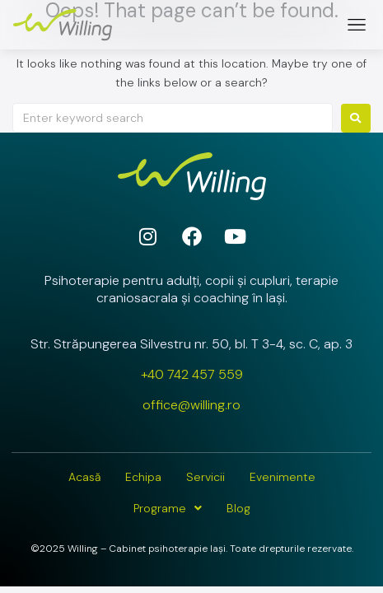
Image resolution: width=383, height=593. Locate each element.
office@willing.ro (191, 404)
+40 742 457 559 (192, 374)
